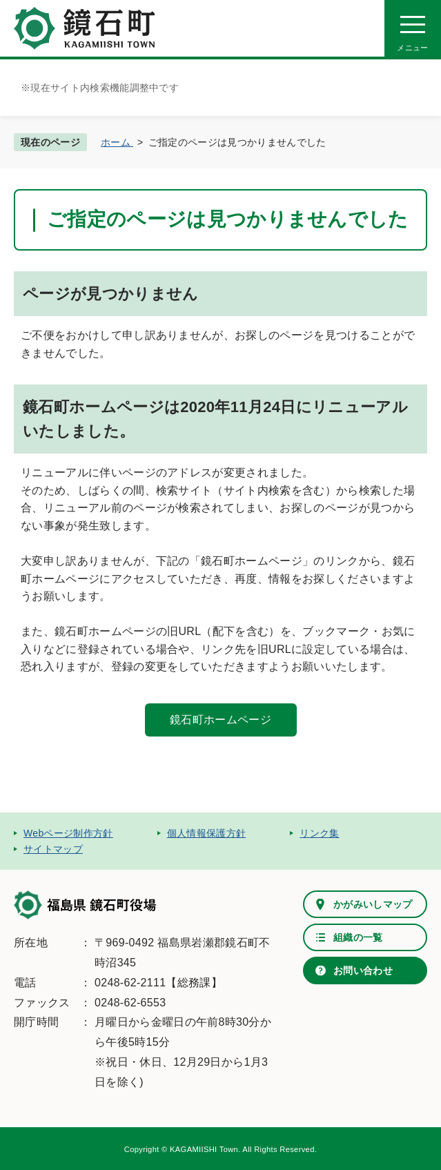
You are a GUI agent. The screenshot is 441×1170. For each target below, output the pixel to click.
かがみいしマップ (373, 904)
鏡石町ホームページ (220, 719)
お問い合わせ (363, 970)
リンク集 (319, 833)
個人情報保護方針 (206, 833)
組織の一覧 (358, 937)
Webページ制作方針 (68, 833)
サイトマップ (53, 849)
